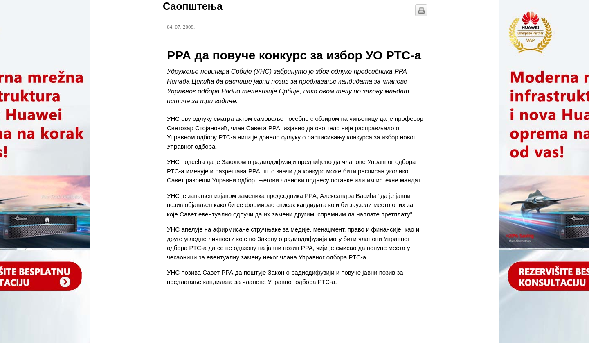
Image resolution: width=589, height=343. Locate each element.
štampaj (421, 10)
